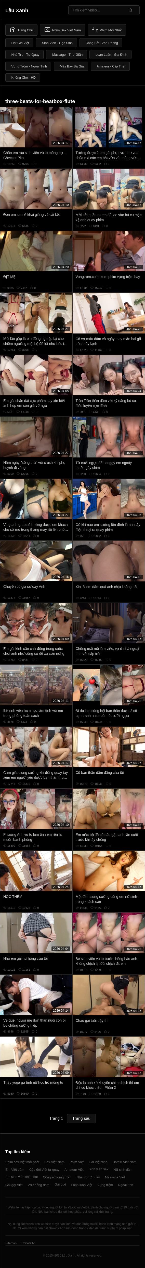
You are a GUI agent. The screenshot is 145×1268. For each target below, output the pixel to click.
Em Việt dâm (14, 1170)
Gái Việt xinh (98, 1162)
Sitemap (11, 1243)
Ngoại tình (125, 1185)
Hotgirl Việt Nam (124, 1162)
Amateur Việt (74, 1170)
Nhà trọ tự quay (88, 1177)
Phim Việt (77, 1162)
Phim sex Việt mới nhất (22, 1162)
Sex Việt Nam (54, 1162)
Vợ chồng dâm (38, 1185)
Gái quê (60, 1184)
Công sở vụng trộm (57, 1177)
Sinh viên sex (98, 1169)
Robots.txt (28, 1243)
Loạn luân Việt (81, 1185)
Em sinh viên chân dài (21, 1177)
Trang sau (81, 1118)
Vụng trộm (105, 1185)
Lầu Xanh (16, 10)
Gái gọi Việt (14, 1185)
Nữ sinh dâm (123, 1170)
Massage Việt (115, 1177)
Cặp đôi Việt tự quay (44, 1170)
